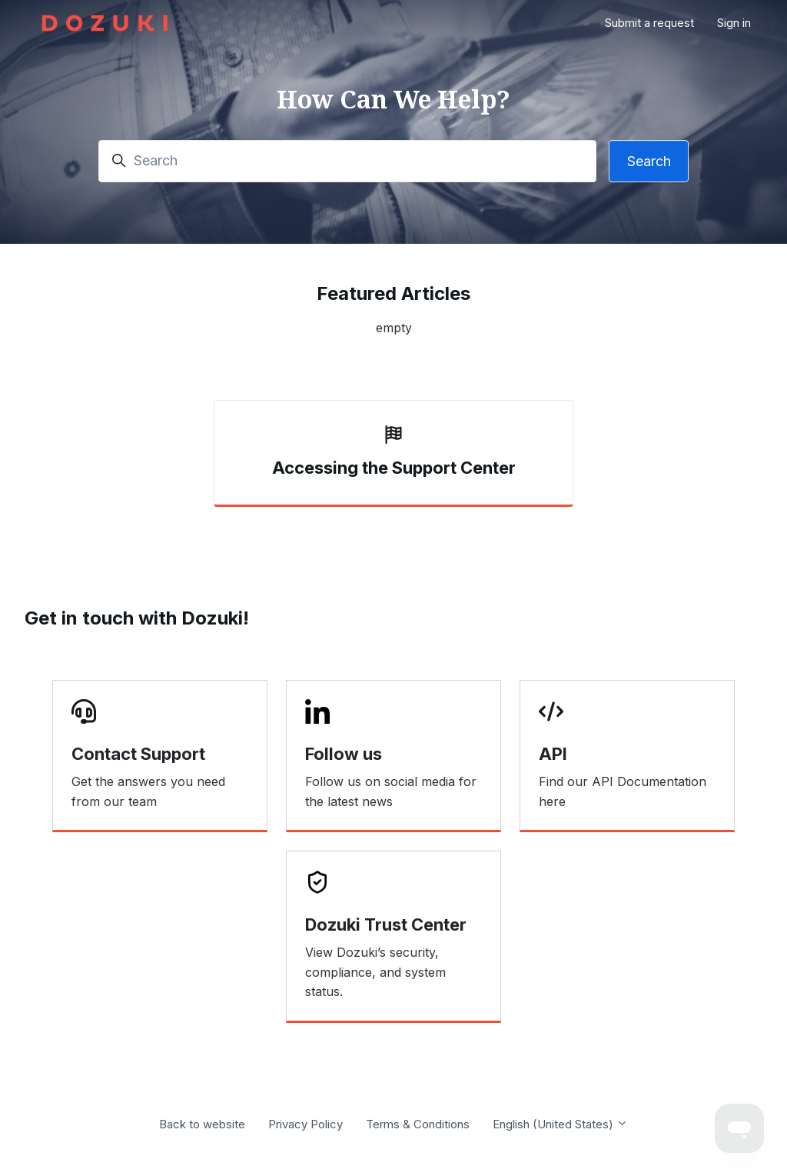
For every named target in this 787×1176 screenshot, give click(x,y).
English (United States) (560, 1124)
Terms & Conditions (418, 1124)
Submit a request (649, 22)
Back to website (202, 1124)
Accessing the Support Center (394, 468)
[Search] (347, 161)
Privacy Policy (305, 1124)
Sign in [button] (734, 22)
